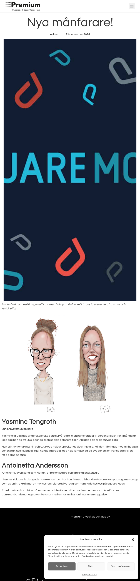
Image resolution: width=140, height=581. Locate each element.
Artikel (54, 34)
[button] (133, 539)
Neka (91, 566)
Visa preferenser (120, 566)
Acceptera (62, 566)
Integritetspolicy (89, 574)
